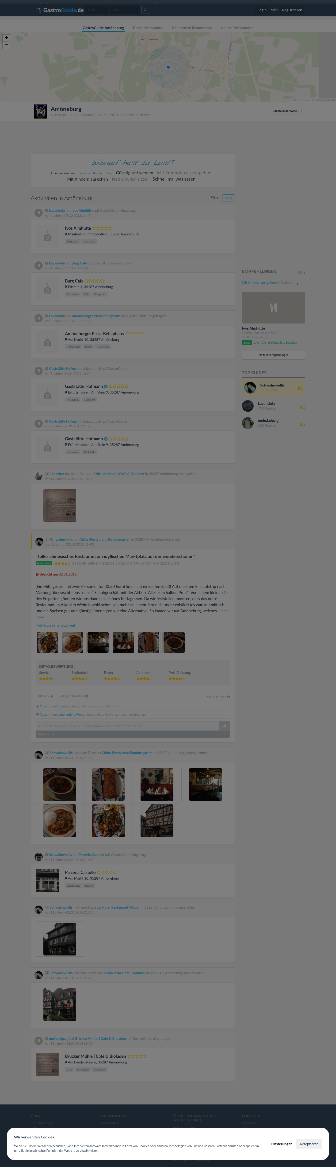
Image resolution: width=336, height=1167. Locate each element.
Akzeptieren (308, 1144)
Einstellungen (281, 1144)
